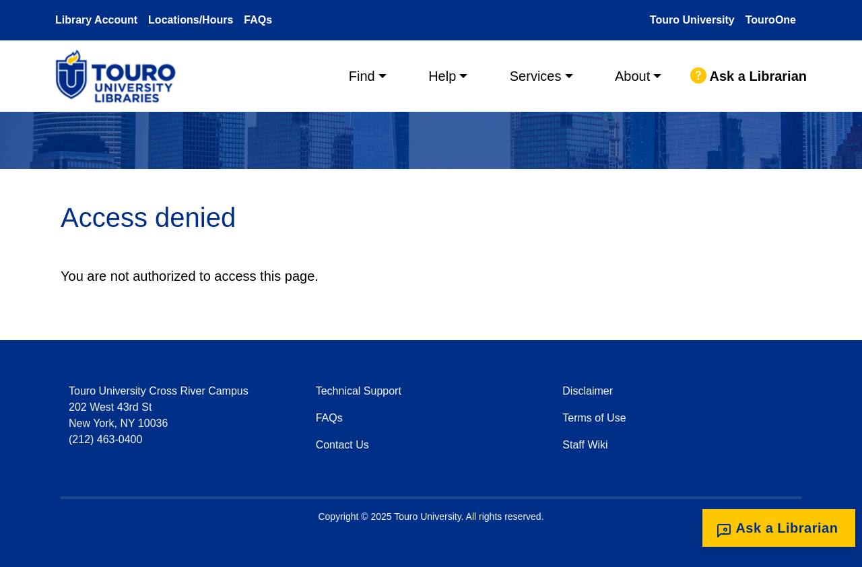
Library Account (96, 20)
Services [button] (536, 76)
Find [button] (362, 76)
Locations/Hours (190, 20)
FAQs (258, 20)
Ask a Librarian (748, 76)
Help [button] (442, 76)
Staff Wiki (584, 445)
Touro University (692, 20)
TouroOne (770, 20)
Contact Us (342, 445)
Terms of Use (594, 418)
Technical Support (358, 391)
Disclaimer (587, 391)
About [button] (632, 76)
